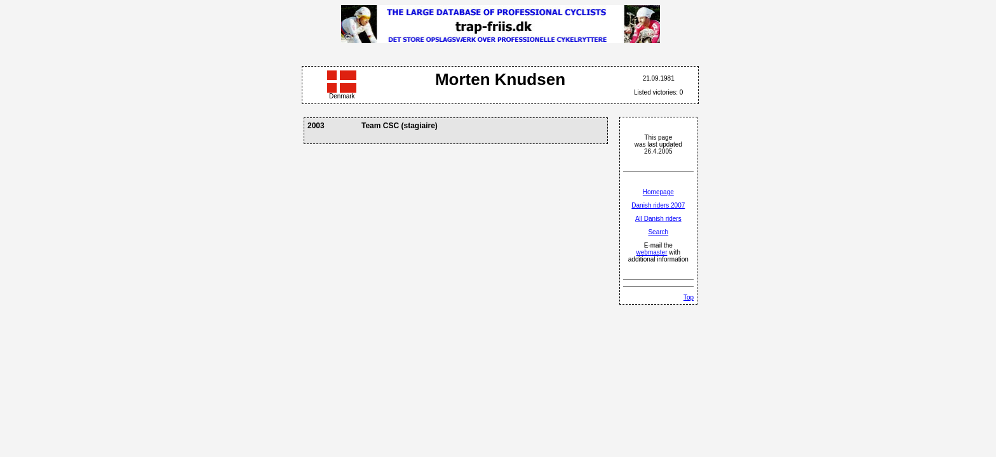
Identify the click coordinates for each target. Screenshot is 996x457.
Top (688, 297)
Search (658, 231)
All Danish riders (658, 218)
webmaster (652, 252)
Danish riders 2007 (658, 205)
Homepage (658, 192)
